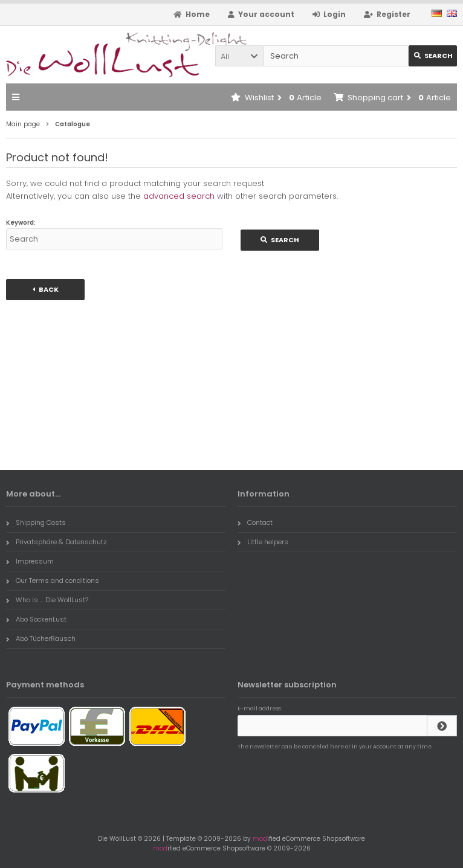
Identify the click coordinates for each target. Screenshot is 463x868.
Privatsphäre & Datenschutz (56, 542)
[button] (239, 55)
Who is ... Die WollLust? (47, 600)
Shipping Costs (36, 522)
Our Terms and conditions (52, 580)
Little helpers (263, 542)
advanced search (179, 196)
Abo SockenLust (36, 619)
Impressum (30, 561)
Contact (255, 522)
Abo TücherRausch (41, 638)
